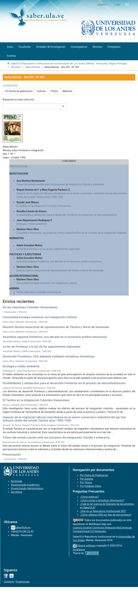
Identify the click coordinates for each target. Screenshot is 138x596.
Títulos (54, 91)
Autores (41, 91)
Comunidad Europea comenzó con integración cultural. (47, 283)
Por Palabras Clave (90, 486)
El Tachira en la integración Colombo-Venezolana (36, 400)
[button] (103, 4)
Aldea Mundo (32, 67)
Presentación (12, 454)
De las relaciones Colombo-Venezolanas (39, 292)
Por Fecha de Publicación (94, 475)
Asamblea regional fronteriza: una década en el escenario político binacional (55, 337)
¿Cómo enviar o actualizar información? (102, 500)
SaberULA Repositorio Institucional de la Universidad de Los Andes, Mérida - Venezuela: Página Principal (69, 63)
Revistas (16, 67)
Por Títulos (86, 482)
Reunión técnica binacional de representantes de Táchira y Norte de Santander (56, 327)
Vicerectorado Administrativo (27, 488)
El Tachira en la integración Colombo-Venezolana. (44, 205)
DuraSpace (79, 549)
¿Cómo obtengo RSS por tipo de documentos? (105, 514)
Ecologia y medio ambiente (21, 366)
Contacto (9, 581)
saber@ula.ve (22, 527)
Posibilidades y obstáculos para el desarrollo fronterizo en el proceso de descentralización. (67, 214)
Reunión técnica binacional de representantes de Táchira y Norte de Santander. (60, 270)
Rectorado (16, 481)
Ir (63, 106)
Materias (67, 91)
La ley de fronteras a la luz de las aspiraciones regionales (41, 346)
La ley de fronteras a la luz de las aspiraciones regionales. (49, 249)
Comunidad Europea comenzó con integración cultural (40, 317)
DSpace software (86, 545)
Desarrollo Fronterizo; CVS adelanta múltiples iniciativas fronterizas (49, 356)
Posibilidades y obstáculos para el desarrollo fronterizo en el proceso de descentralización (64, 383)
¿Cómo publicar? (89, 496)
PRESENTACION (18, 166)
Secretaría (16, 492)
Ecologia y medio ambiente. (32, 223)
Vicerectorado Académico (25, 484)
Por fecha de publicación (19, 91)
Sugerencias (23, 581)
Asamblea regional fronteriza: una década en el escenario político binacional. (59, 261)
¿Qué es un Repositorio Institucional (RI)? (103, 511)
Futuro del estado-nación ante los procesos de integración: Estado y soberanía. (60, 184)
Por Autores (86, 478)
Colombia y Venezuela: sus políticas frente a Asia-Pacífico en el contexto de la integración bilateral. (72, 232)
